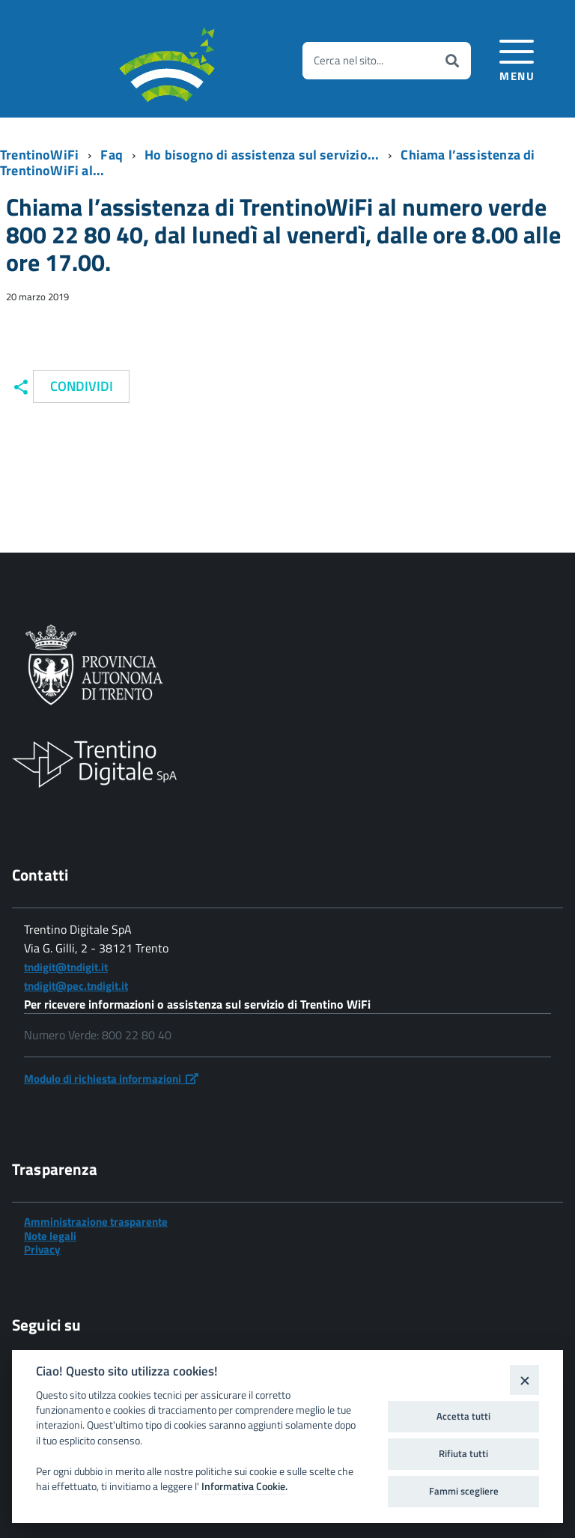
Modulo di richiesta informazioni (111, 1078)
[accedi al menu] (517, 58)
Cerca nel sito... (348, 60)
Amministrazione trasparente (96, 1221)
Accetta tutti (463, 1415)
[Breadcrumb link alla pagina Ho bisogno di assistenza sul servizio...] (266, 155)
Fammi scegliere (464, 1490)
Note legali (50, 1235)
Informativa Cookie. (244, 1486)
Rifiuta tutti (463, 1453)
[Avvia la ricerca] (452, 60)
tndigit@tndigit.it (66, 967)
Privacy (42, 1249)
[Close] (524, 1379)
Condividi (81, 386)
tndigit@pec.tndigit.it (76, 985)
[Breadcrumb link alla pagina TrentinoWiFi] (44, 155)
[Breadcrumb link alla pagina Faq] (116, 155)
